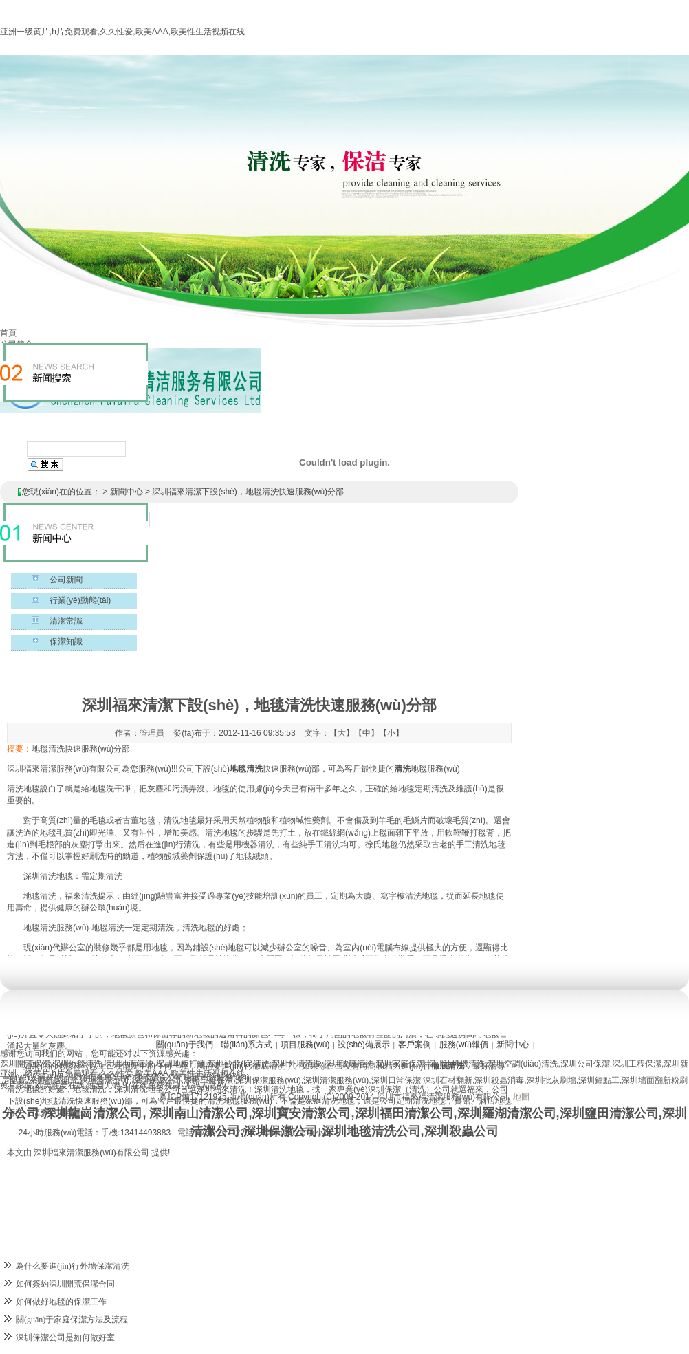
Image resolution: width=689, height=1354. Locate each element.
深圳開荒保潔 (25, 1064)
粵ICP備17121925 (193, 1097)
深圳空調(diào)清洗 (523, 1064)
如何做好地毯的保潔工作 (61, 1302)
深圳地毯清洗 (77, 1064)
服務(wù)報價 (463, 1044)
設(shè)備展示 (363, 1044)
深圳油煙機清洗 (456, 1064)
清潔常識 (66, 621)
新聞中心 (126, 491)
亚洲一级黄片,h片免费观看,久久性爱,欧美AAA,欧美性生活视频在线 (122, 31)
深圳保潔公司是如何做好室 (65, 1337)
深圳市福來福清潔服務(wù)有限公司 (442, 1097)
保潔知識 (66, 641)
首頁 (8, 333)
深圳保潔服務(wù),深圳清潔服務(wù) (302, 1080)
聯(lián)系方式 (246, 1044)
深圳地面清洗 (128, 1064)
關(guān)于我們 (184, 1044)
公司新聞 (66, 580)
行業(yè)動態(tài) (80, 600)
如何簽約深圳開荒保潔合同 (65, 1284)
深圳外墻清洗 (296, 1064)
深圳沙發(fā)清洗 (239, 1064)
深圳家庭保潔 (400, 1064)
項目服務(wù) (305, 1044)
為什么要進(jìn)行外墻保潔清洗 (72, 1266)
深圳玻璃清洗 (348, 1064)
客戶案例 (414, 1044)
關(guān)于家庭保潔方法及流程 (72, 1319)
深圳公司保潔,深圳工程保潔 (610, 1064)
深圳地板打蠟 (181, 1064)
